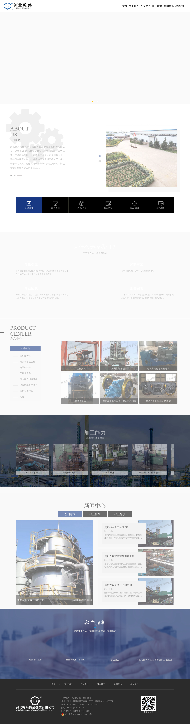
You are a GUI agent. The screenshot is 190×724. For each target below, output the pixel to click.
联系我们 (180, 6)
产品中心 (146, 6)
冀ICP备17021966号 (82, 711)
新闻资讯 (169, 6)
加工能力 (157, 6)
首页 (124, 6)
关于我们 (68, 684)
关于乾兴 (134, 6)
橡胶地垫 (82, 698)
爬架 (89, 698)
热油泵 (75, 698)
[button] (92, 101)
